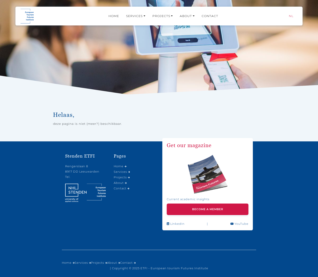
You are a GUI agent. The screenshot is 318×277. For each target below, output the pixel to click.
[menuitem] (291, 16)
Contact (210, 16)
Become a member (207, 209)
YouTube (239, 223)
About (186, 16)
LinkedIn (176, 223)
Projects (161, 16)
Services (134, 16)
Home (113, 16)
